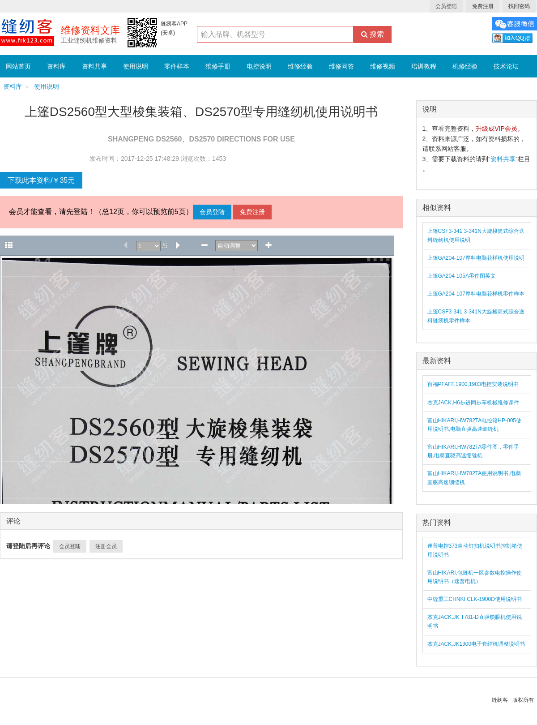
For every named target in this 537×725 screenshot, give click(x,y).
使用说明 (135, 66)
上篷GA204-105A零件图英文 (461, 276)
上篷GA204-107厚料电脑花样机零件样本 (475, 294)
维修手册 (217, 66)
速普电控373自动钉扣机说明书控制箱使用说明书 (474, 550)
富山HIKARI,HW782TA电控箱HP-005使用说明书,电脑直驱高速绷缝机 (474, 424)
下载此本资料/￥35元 (41, 180)
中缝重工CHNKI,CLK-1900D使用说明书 (474, 599)
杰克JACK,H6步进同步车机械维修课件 (473, 402)
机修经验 (464, 66)
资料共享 (94, 66)
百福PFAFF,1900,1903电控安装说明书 (473, 384)
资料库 (56, 66)
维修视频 (382, 66)
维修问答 (341, 66)
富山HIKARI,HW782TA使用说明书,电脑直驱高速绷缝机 (474, 477)
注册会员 (106, 546)
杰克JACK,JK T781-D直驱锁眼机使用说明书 (474, 621)
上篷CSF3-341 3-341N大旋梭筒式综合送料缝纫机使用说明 (475, 235)
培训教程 (423, 66)
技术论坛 (506, 66)
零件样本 (176, 66)
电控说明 (259, 66)
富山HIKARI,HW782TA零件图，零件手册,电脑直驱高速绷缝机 (473, 451)
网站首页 (18, 66)
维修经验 (300, 66)
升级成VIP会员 (496, 128)
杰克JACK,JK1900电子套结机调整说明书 (476, 644)
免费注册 (483, 6)
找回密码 (519, 6)
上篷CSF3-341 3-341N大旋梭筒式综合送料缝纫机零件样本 (475, 316)
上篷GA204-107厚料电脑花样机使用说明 (475, 258)
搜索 (372, 34)
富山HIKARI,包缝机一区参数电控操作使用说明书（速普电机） (474, 577)
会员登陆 (446, 6)
